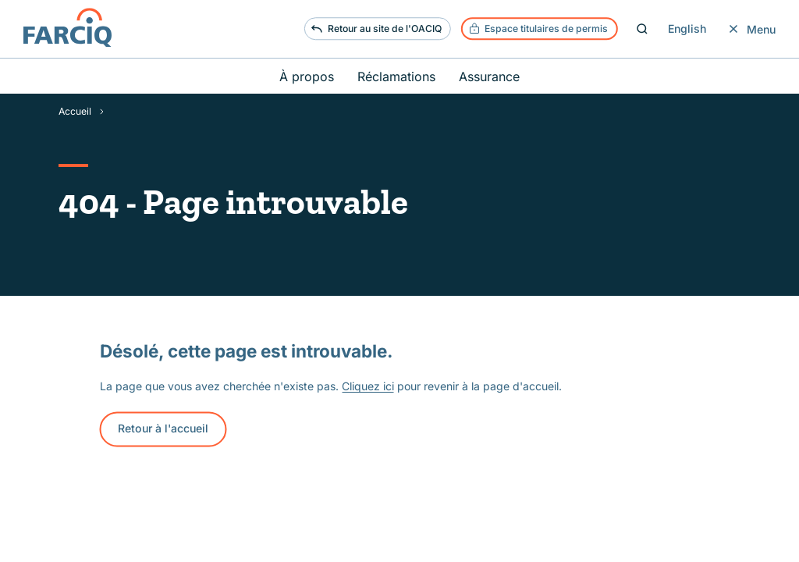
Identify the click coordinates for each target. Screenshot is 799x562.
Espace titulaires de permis (538, 29)
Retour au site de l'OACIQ (376, 29)
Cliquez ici (368, 386)
